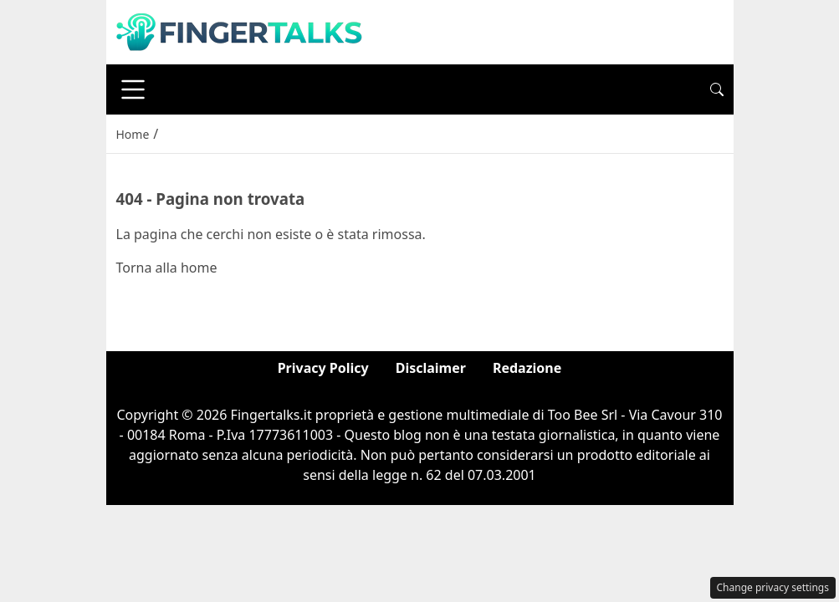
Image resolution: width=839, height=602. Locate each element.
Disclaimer (431, 368)
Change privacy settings (773, 587)
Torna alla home (166, 267)
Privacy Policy (323, 368)
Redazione (527, 368)
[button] (717, 89)
